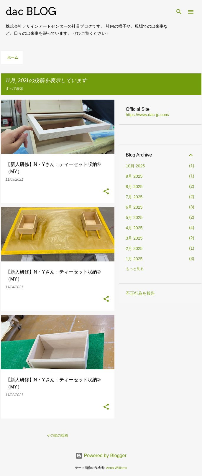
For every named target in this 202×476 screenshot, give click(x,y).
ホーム (12, 57)
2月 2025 (134, 248)
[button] (106, 192)
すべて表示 (14, 88)
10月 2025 (135, 166)
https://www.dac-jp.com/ (148, 114)
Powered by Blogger (101, 455)
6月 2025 (134, 207)
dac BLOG (31, 11)
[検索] (179, 12)
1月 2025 (134, 258)
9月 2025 (134, 176)
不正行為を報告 (140, 293)
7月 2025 (134, 197)
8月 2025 (134, 186)
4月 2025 (134, 227)
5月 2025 (134, 217)
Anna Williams (116, 468)
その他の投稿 (57, 435)
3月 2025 (134, 238)
